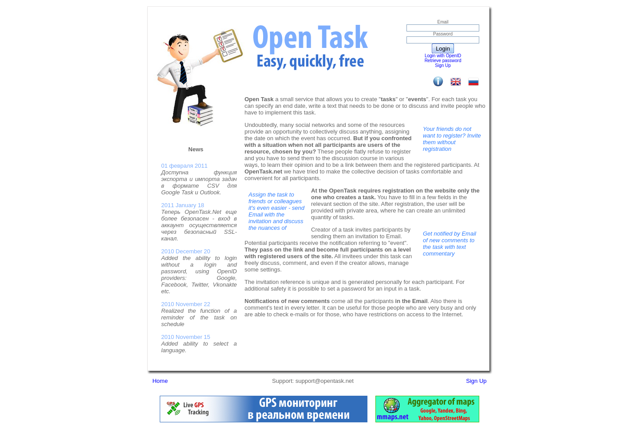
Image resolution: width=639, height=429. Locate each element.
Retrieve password (443, 60)
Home (160, 381)
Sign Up (443, 65)
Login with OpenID (443, 55)
